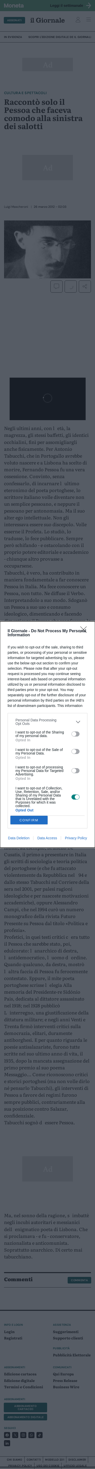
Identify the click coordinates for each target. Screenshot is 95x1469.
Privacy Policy (76, 838)
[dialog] (47, 734)
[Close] (85, 631)
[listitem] (47, 721)
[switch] (75, 734)
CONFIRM (29, 820)
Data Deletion (19, 838)
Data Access (47, 838)
